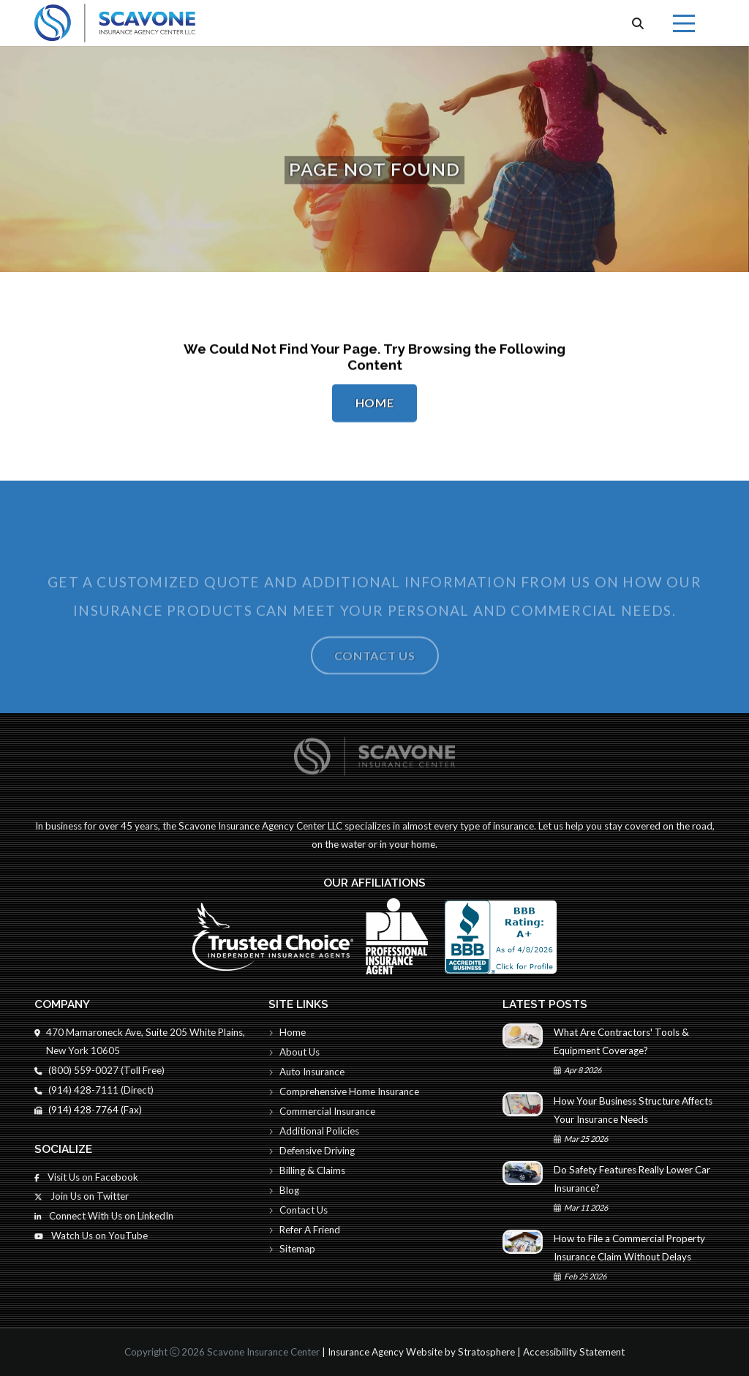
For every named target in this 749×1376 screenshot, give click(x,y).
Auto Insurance (306, 1072)
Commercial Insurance (321, 1111)
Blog (283, 1190)
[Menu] (684, 23)
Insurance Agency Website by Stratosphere (421, 1352)
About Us (294, 1052)
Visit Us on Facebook (86, 1177)
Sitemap (291, 1249)
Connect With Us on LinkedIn (103, 1216)
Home (374, 404)
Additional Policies (313, 1131)
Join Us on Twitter (81, 1196)
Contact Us (374, 673)
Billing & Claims (306, 1170)
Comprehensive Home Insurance (343, 1091)
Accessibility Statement (574, 1352)
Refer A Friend (304, 1230)
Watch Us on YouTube (91, 1235)
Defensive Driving (311, 1151)
